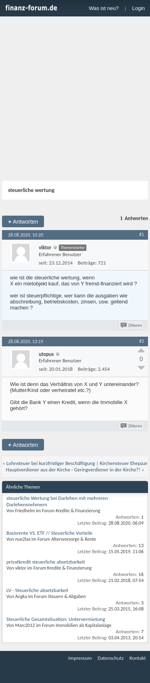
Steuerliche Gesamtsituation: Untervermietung (55, 619)
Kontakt (138, 658)
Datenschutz (111, 658)
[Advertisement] (75, 99)
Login (138, 8)
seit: (43, 263)
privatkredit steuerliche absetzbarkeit (45, 562)
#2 (141, 341)
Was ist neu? (104, 8)
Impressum (80, 658)
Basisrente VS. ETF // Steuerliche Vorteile (49, 533)
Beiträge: (87, 263)
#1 (141, 234)
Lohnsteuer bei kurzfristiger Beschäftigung (50, 463)
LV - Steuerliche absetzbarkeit (37, 590)
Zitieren (132, 325)
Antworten (23, 221)
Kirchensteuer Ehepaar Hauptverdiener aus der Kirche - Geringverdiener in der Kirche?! (77, 466)
